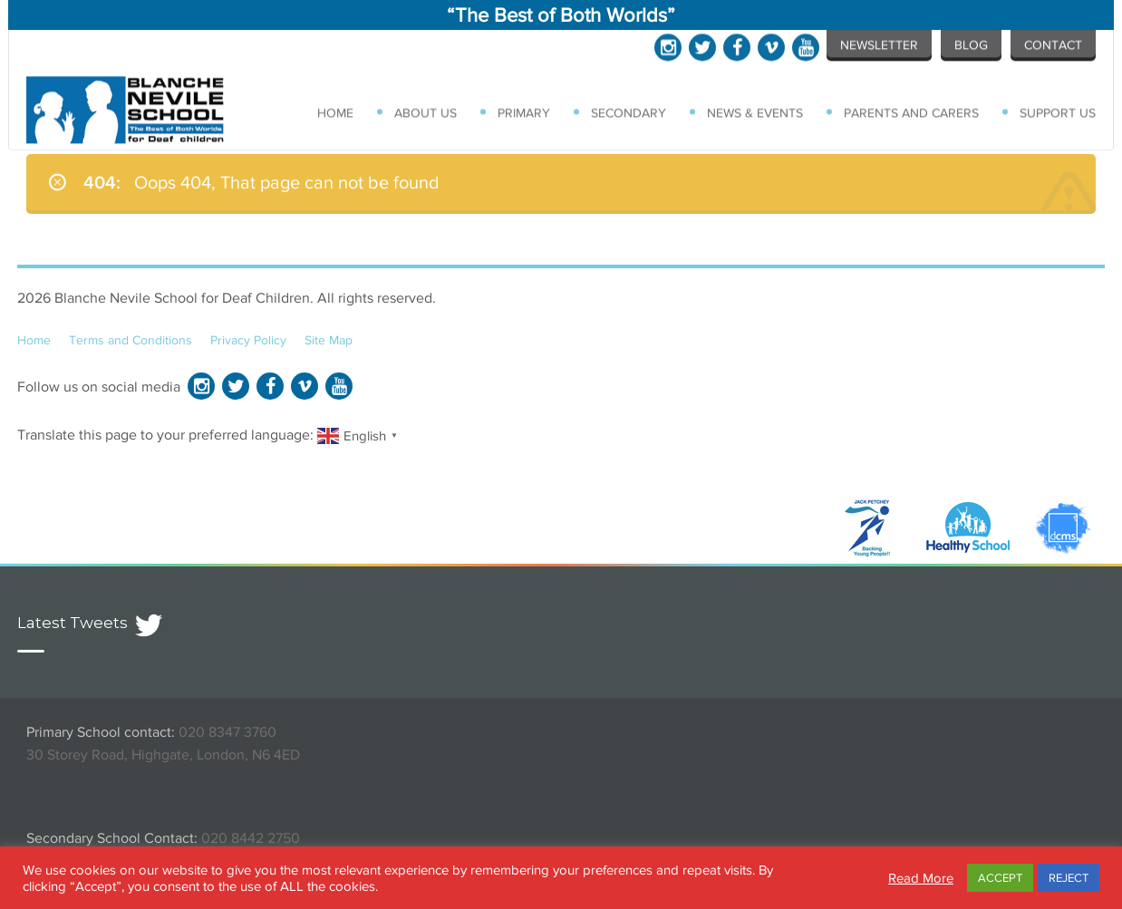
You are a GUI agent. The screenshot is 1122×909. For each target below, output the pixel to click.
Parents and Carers (912, 111)
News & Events (757, 111)
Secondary (631, 111)
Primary (527, 111)
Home (339, 111)
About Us (429, 111)
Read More (920, 877)
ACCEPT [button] (1000, 878)
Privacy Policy (248, 340)
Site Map (329, 340)
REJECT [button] (1068, 878)
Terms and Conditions (130, 340)
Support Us (1058, 111)
